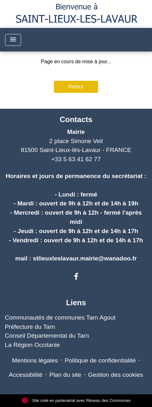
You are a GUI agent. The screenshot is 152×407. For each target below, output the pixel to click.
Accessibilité (26, 374)
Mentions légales (35, 360)
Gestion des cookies (115, 374)
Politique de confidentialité (100, 360)
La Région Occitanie (32, 344)
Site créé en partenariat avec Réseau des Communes (76, 400)
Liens (76, 302)
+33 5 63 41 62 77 (76, 159)
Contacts (76, 119)
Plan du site (65, 374)
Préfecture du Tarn (30, 326)
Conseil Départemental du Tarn (47, 335)
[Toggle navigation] (13, 40)
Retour (75, 86)
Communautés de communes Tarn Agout (60, 317)
